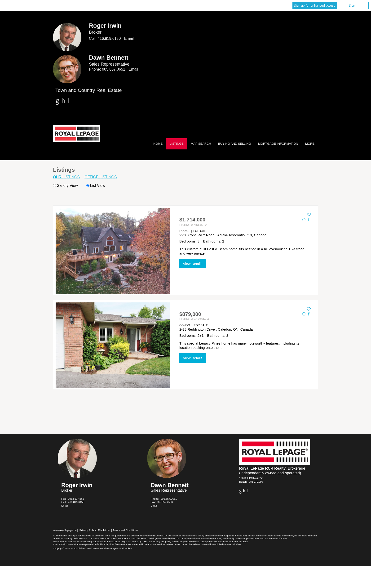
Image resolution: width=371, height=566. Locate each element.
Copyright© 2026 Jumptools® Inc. (70, 548)
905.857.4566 (76, 498)
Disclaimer (104, 530)
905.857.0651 (113, 69)
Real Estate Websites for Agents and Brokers (109, 548)
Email (129, 38)
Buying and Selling (234, 143)
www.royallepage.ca (65, 530)
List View (95, 186)
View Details (192, 264)
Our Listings (66, 177)
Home (158, 143)
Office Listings (100, 177)
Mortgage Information (278, 143)
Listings (177, 143)
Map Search (201, 143)
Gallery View (65, 186)
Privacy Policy (88, 530)
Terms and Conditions (125, 530)
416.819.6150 (109, 38)
